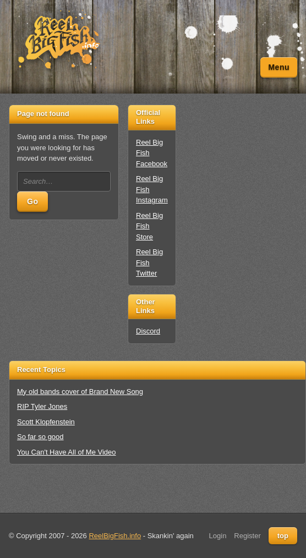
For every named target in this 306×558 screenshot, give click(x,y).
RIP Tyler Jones (42, 406)
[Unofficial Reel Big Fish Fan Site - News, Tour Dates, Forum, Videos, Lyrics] (58, 40)
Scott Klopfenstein (46, 422)
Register (247, 536)
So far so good (40, 437)
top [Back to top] (282, 536)
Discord (148, 331)
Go (32, 201)
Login (218, 536)
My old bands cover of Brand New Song (80, 391)
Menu (278, 67)
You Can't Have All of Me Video (66, 452)
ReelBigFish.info (115, 536)
